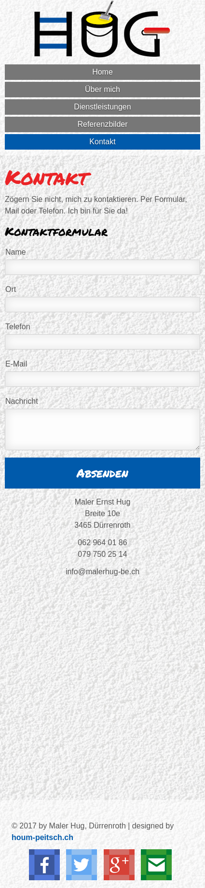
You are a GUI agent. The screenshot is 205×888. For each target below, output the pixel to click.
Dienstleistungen (102, 107)
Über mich (102, 89)
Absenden (102, 472)
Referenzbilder (102, 124)
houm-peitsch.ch (42, 837)
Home (102, 72)
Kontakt (102, 142)
